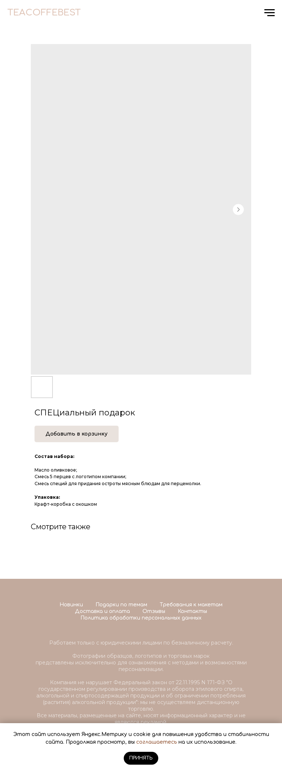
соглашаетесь (156, 742)
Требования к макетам (191, 604)
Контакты (192, 611)
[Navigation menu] (269, 13)
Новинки (71, 604)
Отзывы (153, 611)
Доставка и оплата (102, 611)
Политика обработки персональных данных (141, 618)
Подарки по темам (121, 604)
